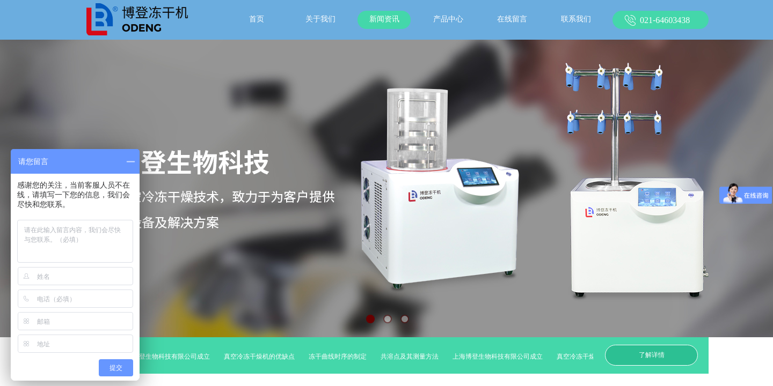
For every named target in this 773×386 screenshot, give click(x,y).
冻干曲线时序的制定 (340, 356)
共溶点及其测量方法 (412, 356)
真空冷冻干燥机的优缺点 (262, 356)
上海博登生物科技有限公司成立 (167, 356)
